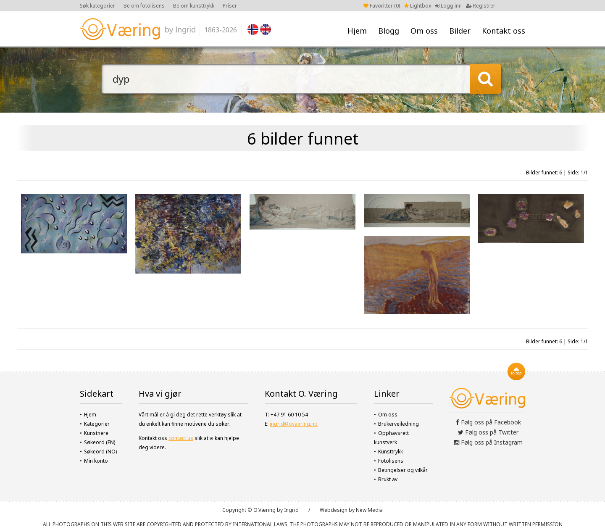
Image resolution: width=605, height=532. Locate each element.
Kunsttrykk (390, 451)
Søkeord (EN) (99, 442)
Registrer (480, 5)
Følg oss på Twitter (488, 432)
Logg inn (448, 5)
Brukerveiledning (398, 423)
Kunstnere (96, 433)
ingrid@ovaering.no (294, 423)
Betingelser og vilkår (403, 470)
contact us (180, 438)
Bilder (460, 31)
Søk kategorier (97, 5)
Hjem (357, 31)
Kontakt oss (503, 31)
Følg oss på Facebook (488, 422)
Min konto (96, 460)
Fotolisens (390, 460)
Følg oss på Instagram (488, 442)
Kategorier (97, 423)
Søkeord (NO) (100, 451)
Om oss (424, 31)
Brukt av (387, 479)
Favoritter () (381, 5)
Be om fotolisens (144, 5)
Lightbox (417, 5)
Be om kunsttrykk (193, 5)
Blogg (388, 31)
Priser (230, 5)
